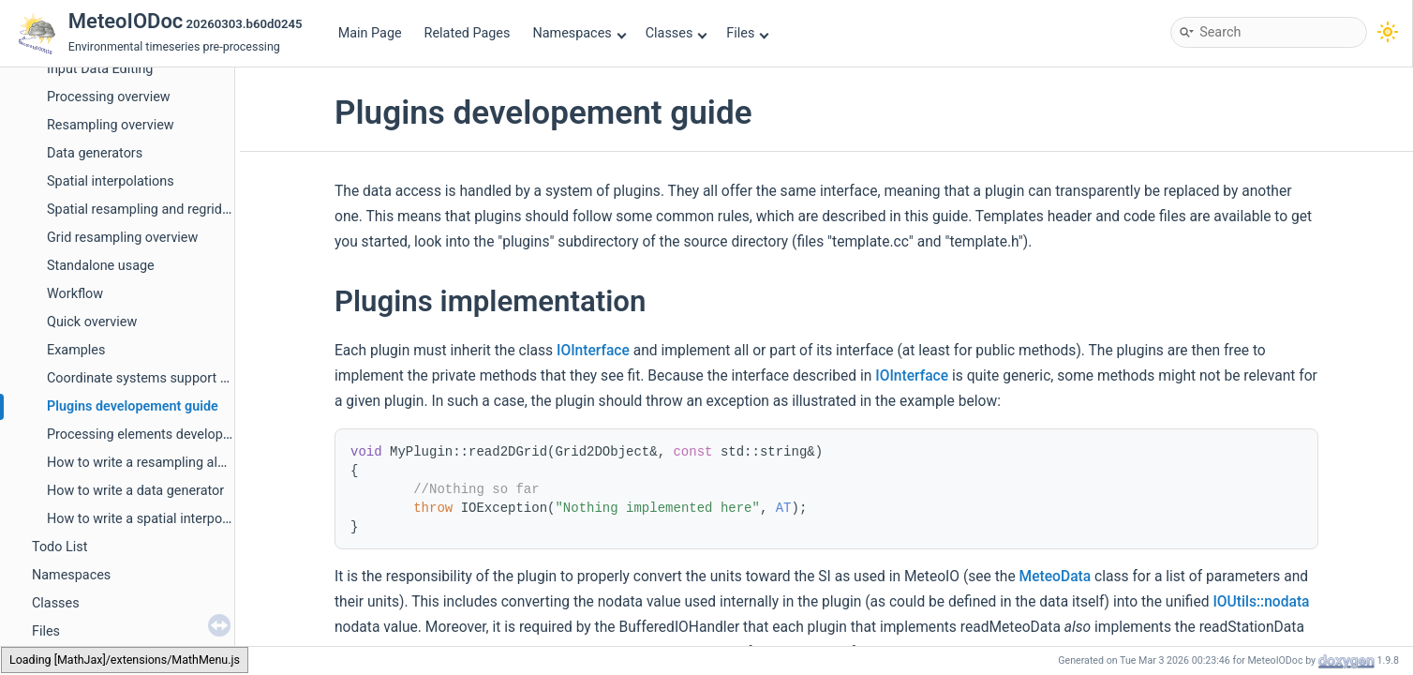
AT (784, 508)
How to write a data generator (135, 491)
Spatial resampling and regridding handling (175, 210)
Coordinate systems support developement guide (194, 378)
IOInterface (593, 350)
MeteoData (1055, 576)
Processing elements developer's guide (163, 434)
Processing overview (109, 97)
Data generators (94, 153)
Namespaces (579, 33)
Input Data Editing (100, 69)
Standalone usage (101, 266)
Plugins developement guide (132, 406)
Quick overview (92, 322)
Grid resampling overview (122, 238)
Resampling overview (110, 125)
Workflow (75, 294)
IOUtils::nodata (1260, 601)
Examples (76, 350)
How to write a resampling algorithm (155, 463)
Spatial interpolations (110, 181)
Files (747, 33)
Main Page (370, 33)
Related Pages (467, 33)
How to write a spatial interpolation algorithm (182, 519)
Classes (676, 33)
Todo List (59, 547)
